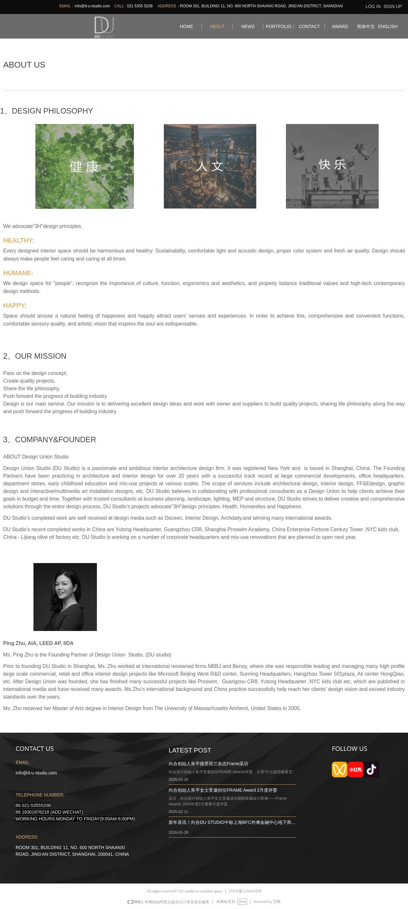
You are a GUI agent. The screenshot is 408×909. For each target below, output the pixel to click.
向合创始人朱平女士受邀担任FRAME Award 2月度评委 (223, 790)
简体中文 (366, 26)
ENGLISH (387, 26)
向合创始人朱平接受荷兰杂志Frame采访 (208, 763)
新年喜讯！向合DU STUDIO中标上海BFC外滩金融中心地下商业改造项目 (232, 823)
